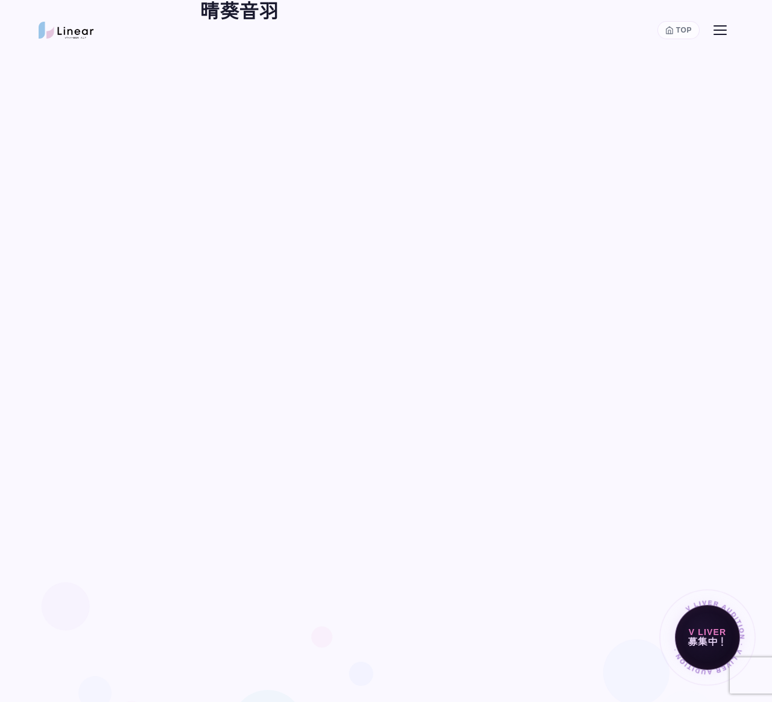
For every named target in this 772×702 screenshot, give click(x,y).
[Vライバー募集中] (707, 637)
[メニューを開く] (720, 30)
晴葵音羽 (239, 11)
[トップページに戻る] (678, 30)
